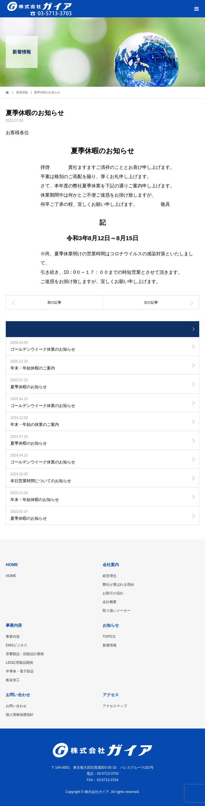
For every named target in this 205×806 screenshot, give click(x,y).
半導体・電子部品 (20, 671)
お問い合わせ (16, 706)
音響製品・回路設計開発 (25, 654)
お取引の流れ (113, 593)
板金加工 (13, 680)
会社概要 (110, 602)
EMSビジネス (16, 645)
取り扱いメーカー (116, 611)
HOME (11, 576)
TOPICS (109, 637)
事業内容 (13, 637)
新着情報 (110, 645)
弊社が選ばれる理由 (118, 585)
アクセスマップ (115, 706)
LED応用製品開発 (19, 663)
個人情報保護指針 (20, 715)
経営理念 (110, 576)
